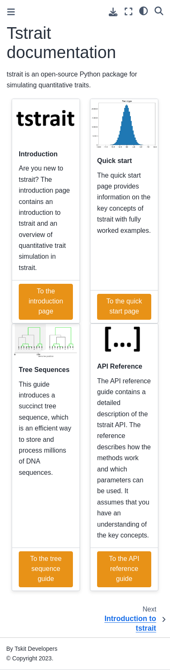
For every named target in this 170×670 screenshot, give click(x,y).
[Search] (159, 10)
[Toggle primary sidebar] (11, 12)
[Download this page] (113, 12)
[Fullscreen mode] (128, 11)
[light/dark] (143, 10)
